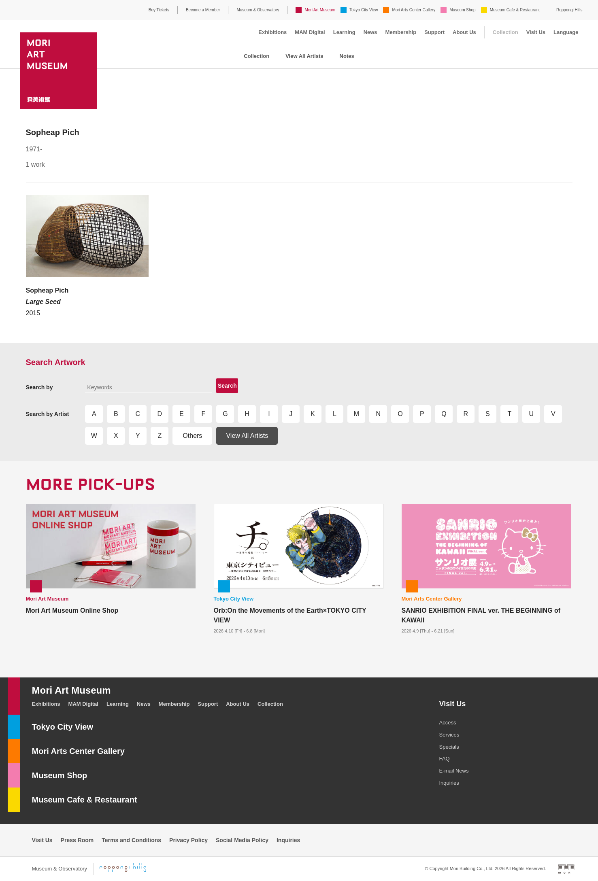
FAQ (444, 759)
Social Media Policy (242, 840)
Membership (401, 32)
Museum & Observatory (257, 10)
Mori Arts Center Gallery (413, 10)
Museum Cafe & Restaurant (515, 10)
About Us (464, 32)
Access (447, 723)
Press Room (77, 840)
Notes (347, 56)
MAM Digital (310, 32)
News (370, 32)
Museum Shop (462, 10)
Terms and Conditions (131, 840)
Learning (344, 32)
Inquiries (449, 783)
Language (565, 32)
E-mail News (454, 771)
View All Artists (304, 56)
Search (227, 385)
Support (434, 32)
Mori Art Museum (319, 10)
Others (192, 435)
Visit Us (535, 32)
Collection (505, 32)
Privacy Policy (188, 840)
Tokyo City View (363, 10)
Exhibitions (272, 32)
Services (449, 735)
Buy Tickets (159, 10)
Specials (449, 747)
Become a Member (203, 10)
